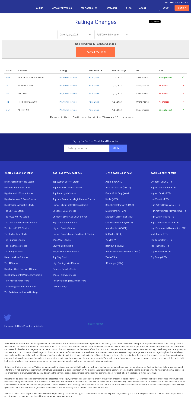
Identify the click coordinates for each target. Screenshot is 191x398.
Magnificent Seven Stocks (66, 251)
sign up (182, 8)
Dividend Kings (60, 286)
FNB (7, 94)
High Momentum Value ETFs (165, 222)
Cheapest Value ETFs (161, 181)
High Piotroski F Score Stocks (18, 193)
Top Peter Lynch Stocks (64, 193)
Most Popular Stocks (119, 173)
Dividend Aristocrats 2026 (17, 187)
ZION (8, 77)
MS (7, 86)
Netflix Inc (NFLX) (113, 234)
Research (112, 8)
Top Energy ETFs (159, 257)
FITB (8, 102)
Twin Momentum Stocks (16, 280)
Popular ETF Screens (163, 173)
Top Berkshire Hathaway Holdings (21, 292)
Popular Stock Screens (18, 173)
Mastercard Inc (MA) (115, 211)
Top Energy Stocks (13, 251)
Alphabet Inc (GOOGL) (116, 228)
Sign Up (118, 148)
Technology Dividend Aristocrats (20, 286)
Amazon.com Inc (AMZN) (118, 187)
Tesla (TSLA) (111, 257)
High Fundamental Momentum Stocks (23, 275)
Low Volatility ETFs (160, 199)
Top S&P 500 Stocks (14, 211)
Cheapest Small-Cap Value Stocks (70, 216)
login (166, 8)
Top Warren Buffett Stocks (66, 181)
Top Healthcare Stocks (15, 246)
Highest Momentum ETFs (163, 187)
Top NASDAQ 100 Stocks (16, 216)
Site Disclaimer (95, 323)
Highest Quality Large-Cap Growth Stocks (73, 234)
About (143, 8)
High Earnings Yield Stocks (66, 263)
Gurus (40, 8)
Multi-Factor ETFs (159, 234)
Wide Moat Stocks (62, 240)
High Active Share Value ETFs (165, 205)
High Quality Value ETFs (162, 216)
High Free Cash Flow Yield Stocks (20, 269)
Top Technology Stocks (16, 234)
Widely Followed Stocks (64, 275)
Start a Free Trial (96, 52)
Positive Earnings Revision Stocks (69, 280)
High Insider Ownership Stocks (19, 205)
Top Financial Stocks (14, 240)
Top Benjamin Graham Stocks (67, 187)
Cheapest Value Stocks (64, 211)
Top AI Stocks (11, 263)
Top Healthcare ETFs (161, 251)
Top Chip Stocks (61, 257)
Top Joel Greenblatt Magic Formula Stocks (74, 199)
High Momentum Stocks (65, 222)
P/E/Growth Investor (68, 77)
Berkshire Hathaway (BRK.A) (119, 205)
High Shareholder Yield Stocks (19, 181)
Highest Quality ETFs (161, 193)
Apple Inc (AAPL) (113, 181)
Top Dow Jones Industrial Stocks (20, 222)
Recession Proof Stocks (16, 257)
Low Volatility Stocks (63, 246)
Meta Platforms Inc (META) (119, 222)
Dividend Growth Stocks (64, 269)
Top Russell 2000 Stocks (16, 228)
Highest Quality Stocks (64, 228)
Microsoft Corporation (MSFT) (120, 216)
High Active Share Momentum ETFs (168, 211)
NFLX (8, 110)
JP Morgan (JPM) (114, 263)
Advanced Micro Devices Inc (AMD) (122, 251)
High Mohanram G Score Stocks (20, 199)
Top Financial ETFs (160, 246)
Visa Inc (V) (111, 240)
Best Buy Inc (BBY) (114, 246)
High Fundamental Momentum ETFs (169, 228)
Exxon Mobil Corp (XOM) (117, 193)
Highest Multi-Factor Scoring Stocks (70, 205)
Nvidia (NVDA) (112, 199)
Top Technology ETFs (161, 240)
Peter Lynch (94, 77)
